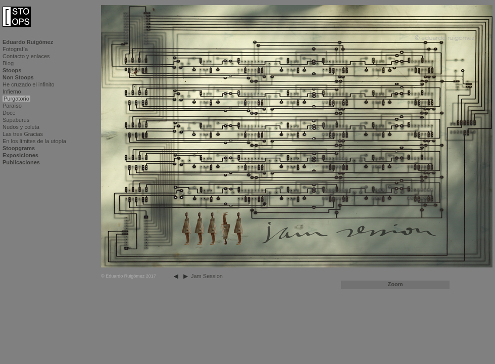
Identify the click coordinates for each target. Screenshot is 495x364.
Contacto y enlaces (26, 56)
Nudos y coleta (21, 127)
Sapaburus (16, 120)
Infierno (12, 91)
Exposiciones (20, 155)
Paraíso (12, 106)
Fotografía (15, 49)
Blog (8, 63)
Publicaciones (21, 162)
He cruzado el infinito (29, 84)
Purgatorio (16, 99)
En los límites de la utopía (34, 141)
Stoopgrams (19, 148)
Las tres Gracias (23, 134)
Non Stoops (18, 77)
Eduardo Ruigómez (28, 42)
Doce (9, 113)
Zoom (395, 284)
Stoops (12, 70)
